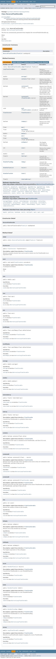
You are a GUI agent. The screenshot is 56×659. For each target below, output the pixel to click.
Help (34, 1)
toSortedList (29, 193)
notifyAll (29, 212)
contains (24, 79)
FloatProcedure (26, 110)
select (19, 193)
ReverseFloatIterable (9, 53)
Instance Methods (29, 62)
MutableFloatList (8, 167)
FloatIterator (7, 112)
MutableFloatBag (8, 161)
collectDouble (40, 188)
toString (37, 193)
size (22, 148)
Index (30, 1)
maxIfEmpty (24, 129)
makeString (28, 191)
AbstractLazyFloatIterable (15, 30)
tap (23, 193)
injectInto (20, 191)
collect (5, 188)
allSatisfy (6, 187)
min (22, 135)
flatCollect (6, 191)
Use (17, 1)
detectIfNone (46, 190)
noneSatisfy (6, 193)
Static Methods (17, 62)
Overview (2, 1)
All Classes (33, 4)
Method (21, 8)
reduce (23, 204)
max (22, 127)
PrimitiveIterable (28, 23)
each (22, 108)
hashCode (17, 212)
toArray (23, 156)
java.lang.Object (6, 17)
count (39, 190)
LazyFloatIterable (16, 23)
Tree (20, 1)
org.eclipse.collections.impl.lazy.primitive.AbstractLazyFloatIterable (22, 18)
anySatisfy (14, 187)
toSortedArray (25, 179)
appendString (22, 187)
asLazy (23, 69)
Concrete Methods (42, 62)
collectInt (15, 190)
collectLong (23, 190)
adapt (23, 66)
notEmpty (24, 142)
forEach (14, 191)
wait (35, 212)
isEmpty (23, 121)
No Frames (24, 4)
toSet (23, 173)
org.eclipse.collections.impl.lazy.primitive (18, 11)
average (23, 76)
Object (33, 209)
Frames (19, 4)
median (23, 133)
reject (13, 193)
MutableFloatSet (8, 173)
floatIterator (25, 112)
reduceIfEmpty (30, 204)
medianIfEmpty (16, 204)
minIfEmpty (24, 138)
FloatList (20, 53)
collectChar (31, 188)
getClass (10, 212)
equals (5, 212)
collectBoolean (13, 188)
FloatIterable (6, 23)
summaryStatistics (8, 205)
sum (22, 153)
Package (8, 1)
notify (23, 212)
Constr (16, 8)
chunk (47, 187)
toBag (23, 161)
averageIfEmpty (7, 201)
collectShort (32, 190)
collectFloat (7, 190)
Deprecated (25, 1)
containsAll (25, 86)
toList (23, 167)
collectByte (23, 188)
